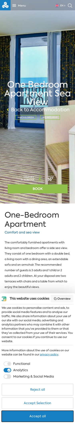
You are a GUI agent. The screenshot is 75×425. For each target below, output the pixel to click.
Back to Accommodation (38, 109)
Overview (62, 298)
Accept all (37, 416)
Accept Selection (37, 403)
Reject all (37, 389)
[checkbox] (16, 363)
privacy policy (49, 354)
